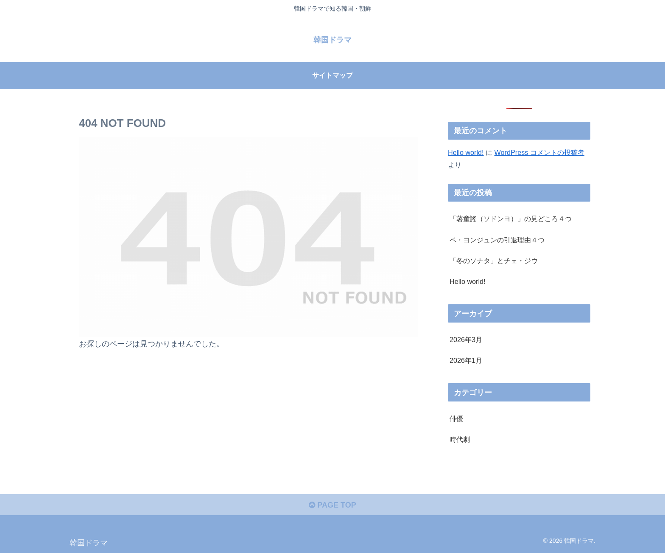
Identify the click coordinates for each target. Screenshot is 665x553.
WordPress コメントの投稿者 (539, 152)
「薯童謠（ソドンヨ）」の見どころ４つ (511, 218)
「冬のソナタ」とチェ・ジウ (494, 260)
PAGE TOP (332, 505)
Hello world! (466, 152)
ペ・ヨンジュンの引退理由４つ (497, 240)
